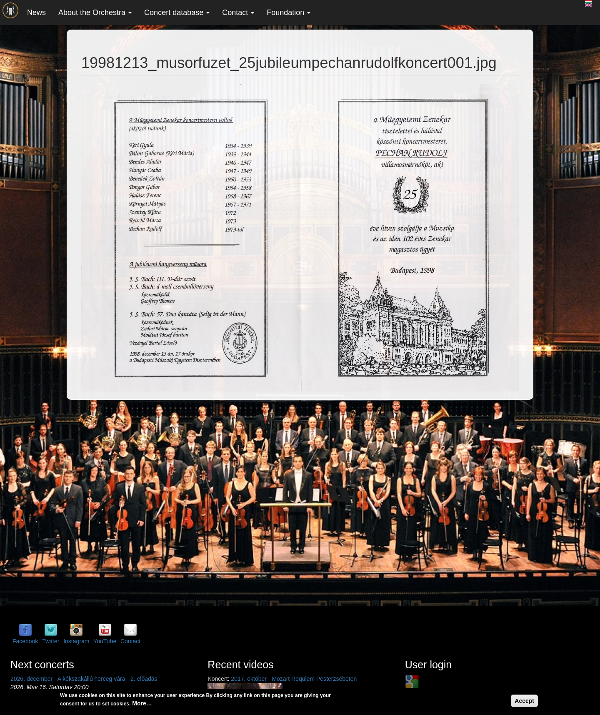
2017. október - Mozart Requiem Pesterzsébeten (294, 678)
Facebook (25, 641)
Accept (524, 700)
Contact (238, 12)
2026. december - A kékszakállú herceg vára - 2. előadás (84, 678)
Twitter (50, 641)
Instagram (76, 641)
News (36, 12)
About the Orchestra (95, 12)
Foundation (288, 12)
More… (142, 703)
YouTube (104, 641)
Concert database (177, 12)
